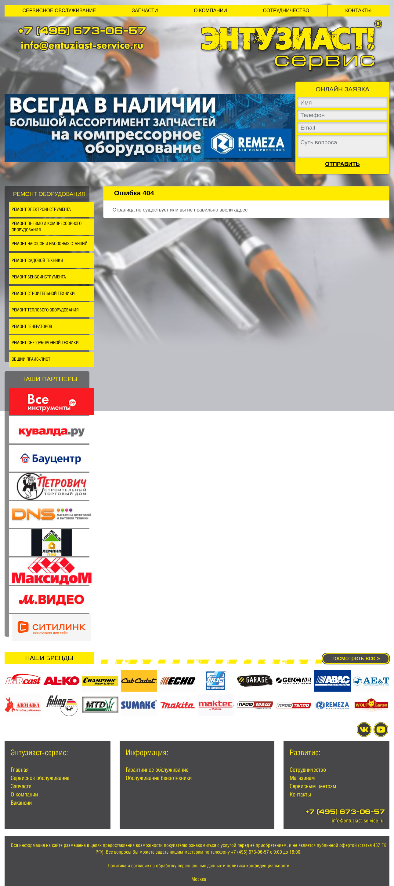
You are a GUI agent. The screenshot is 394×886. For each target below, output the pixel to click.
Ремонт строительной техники (43, 293)
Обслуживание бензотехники (159, 777)
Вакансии (21, 802)
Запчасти (145, 10)
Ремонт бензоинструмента (39, 276)
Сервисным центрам (313, 786)
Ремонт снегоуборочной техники (45, 342)
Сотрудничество (286, 10)
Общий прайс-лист (31, 359)
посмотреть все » (355, 658)
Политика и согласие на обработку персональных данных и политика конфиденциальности (198, 866)
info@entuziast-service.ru (82, 45)
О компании (210, 10)
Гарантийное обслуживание (157, 769)
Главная (20, 769)
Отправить (342, 164)
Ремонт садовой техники (37, 260)
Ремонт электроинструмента (41, 209)
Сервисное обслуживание (59, 10)
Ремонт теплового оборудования (45, 309)
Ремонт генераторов (32, 326)
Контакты (358, 10)
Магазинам (302, 777)
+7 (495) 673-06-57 (82, 32)
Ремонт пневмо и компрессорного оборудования (46, 227)
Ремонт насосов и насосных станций (50, 243)
